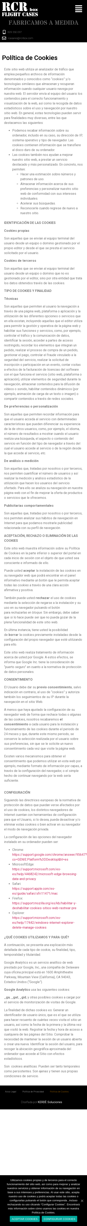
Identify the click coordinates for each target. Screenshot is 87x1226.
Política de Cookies (59, 1091)
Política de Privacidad (33, 1091)
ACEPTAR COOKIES (25, 1219)
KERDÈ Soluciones (50, 1102)
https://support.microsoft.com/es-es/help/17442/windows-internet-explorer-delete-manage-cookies (43, 922)
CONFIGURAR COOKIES (59, 1219)
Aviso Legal (10, 1091)
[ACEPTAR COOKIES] (82, 1201)
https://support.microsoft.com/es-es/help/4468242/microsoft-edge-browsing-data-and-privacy (44, 874)
